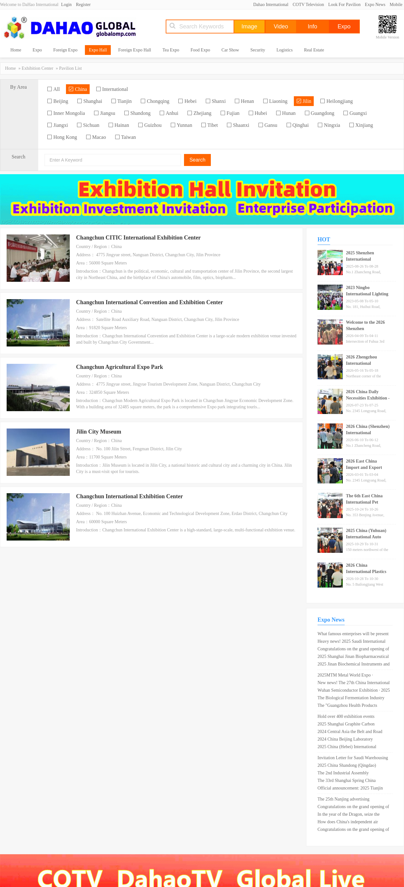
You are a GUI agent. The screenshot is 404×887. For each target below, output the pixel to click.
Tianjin (121, 101)
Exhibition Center (37, 68)
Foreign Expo (65, 50)
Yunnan (181, 125)
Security (257, 50)
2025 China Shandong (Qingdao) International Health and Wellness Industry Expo (347, 766)
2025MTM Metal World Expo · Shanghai (345, 676)
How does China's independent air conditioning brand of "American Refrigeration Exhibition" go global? (350, 822)
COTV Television (308, 4)
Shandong (137, 113)
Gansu (267, 125)
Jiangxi (57, 125)
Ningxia (329, 125)
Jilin (304, 101)
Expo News (375, 4)
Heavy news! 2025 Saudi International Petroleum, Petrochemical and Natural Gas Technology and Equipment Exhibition (351, 642)
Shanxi (215, 101)
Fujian (230, 113)
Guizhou (150, 125)
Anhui (168, 113)
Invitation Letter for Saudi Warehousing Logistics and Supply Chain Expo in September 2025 (353, 758)
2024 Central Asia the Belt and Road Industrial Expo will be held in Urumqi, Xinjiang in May (352, 732)
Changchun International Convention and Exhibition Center (149, 302)
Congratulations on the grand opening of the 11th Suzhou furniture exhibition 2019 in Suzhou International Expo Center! (353, 650)
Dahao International (270, 4)
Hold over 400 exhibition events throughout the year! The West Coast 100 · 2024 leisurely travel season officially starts (350, 717)
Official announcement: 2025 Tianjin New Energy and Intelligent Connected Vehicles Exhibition (352, 789)
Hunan (286, 113)
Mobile (396, 4)
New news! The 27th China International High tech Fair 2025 (354, 683)
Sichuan (88, 125)
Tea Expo (171, 50)
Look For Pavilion (344, 4)
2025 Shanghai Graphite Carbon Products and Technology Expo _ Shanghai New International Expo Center (347, 725)
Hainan (118, 125)
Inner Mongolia (66, 113)
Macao (96, 137)
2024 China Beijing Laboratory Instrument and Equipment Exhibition (351, 740)
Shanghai (89, 101)
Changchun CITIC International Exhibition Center (138, 237)
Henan (244, 101)
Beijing (57, 101)
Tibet (209, 125)
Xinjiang (361, 125)
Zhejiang (199, 113)
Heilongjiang (336, 101)
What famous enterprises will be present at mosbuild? (353, 634)
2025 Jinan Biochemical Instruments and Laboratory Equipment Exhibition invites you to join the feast (354, 665)
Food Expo (200, 50)
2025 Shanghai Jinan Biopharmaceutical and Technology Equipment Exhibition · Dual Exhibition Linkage (353, 657)
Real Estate (314, 50)
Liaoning (275, 101)
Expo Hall (98, 50)
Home (15, 50)
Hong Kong (62, 137)
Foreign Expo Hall (134, 50)
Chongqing (154, 101)
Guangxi (355, 113)
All (53, 89)
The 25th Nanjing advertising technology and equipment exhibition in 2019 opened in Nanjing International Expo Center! (353, 800)
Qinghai (297, 125)
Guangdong (320, 113)
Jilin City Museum (98, 432)
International (112, 89)
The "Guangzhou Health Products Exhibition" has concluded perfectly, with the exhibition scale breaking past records (352, 706)
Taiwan (125, 137)
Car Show (230, 50)
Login (66, 4)
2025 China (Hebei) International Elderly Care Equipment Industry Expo (352, 747)
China (77, 89)
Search (197, 160)
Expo (37, 50)
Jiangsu (104, 113)
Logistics (284, 50)
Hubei (257, 113)
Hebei (187, 101)
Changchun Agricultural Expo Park (119, 367)
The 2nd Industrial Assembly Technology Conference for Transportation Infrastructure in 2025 (350, 774)
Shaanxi (238, 125)
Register (83, 4)
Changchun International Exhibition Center (129, 496)
